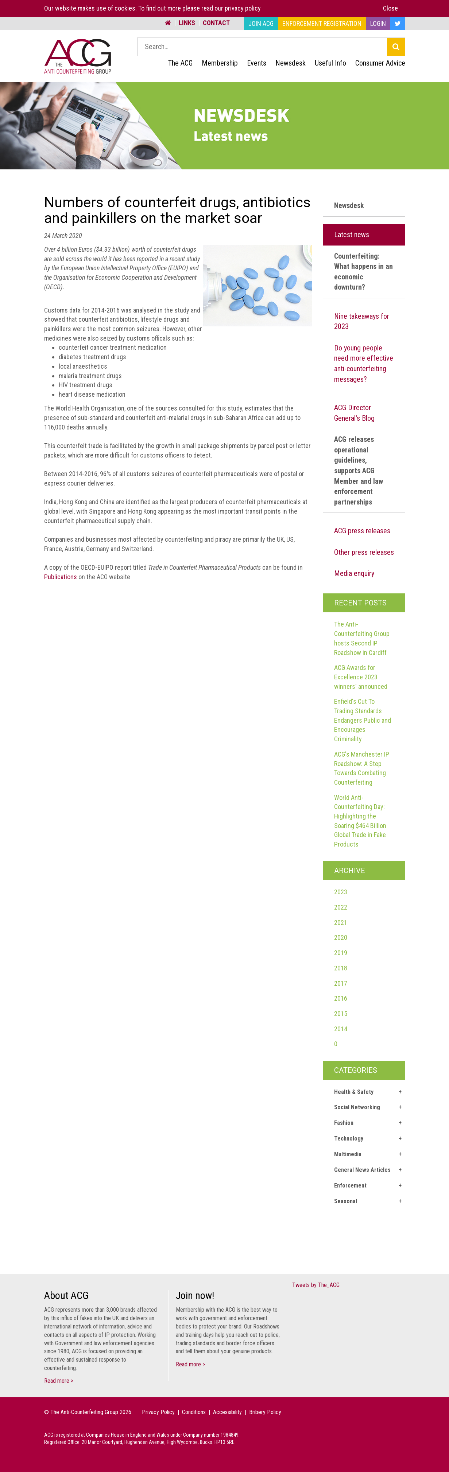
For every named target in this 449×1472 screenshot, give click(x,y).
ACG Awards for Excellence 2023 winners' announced (360, 677)
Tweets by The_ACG (316, 1284)
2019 (340, 953)
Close (390, 8)
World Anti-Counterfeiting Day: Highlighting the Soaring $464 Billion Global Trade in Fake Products (360, 821)
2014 (340, 1029)
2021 (340, 922)
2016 (340, 998)
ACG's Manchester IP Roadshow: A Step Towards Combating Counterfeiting (361, 768)
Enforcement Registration (321, 23)
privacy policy (243, 8)
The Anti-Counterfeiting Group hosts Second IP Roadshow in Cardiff (362, 638)
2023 (340, 892)
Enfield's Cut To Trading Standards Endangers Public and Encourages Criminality (362, 720)
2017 (340, 983)
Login (378, 23)
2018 (340, 968)
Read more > (58, 1380)
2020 (340, 937)
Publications (60, 577)
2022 (340, 907)
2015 (340, 1013)
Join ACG (261, 23)
